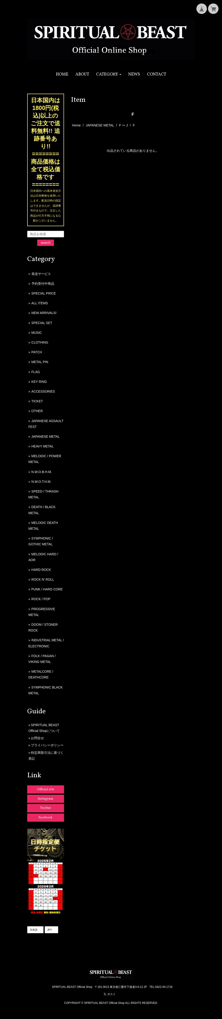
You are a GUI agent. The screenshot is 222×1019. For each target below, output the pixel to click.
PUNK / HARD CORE (47, 589)
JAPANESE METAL (100, 125)
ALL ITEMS (39, 303)
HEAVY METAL (42, 446)
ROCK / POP (40, 599)
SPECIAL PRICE (43, 293)
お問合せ (37, 738)
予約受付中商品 (42, 283)
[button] (109, 74)
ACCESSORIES (43, 391)
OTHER (37, 411)
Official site (45, 789)
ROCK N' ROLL (42, 579)
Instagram (45, 799)
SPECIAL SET (41, 323)
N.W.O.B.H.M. (41, 472)
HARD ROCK (41, 570)
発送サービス (41, 274)
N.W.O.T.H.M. (41, 481)
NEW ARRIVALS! (44, 313)
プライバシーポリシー (47, 745)
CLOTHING (39, 342)
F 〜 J (123, 125)
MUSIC (36, 332)
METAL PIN (39, 362)
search (45, 243)
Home (76, 125)
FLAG (35, 372)
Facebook (45, 817)
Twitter (45, 808)
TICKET (37, 401)
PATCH (36, 352)
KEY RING (39, 382)
